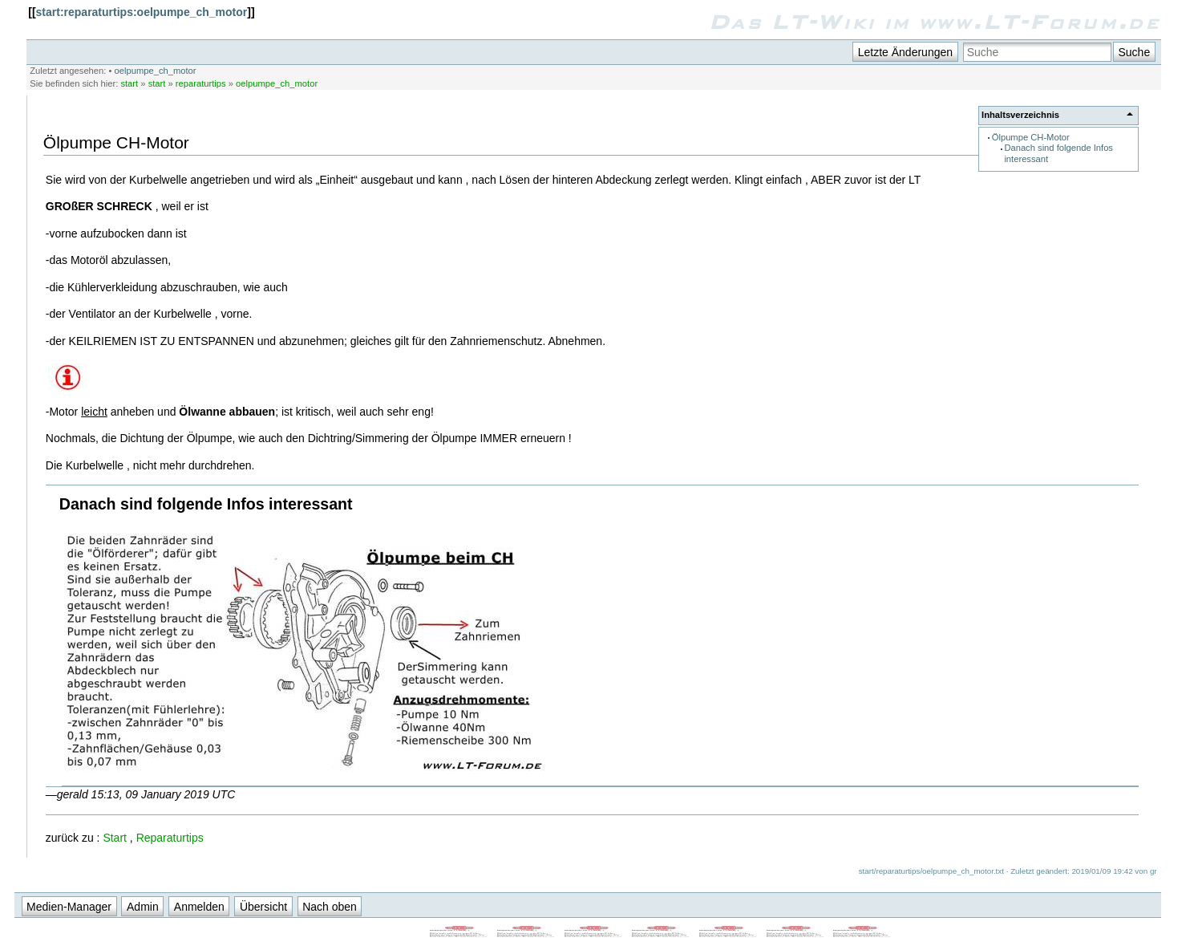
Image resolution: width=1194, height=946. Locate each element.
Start (115, 837)
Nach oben (329, 906)
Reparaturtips (170, 837)
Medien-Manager (68, 906)
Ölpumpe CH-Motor (1031, 137)
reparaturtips (201, 83)
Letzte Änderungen (905, 52)
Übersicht (263, 906)
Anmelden (199, 906)
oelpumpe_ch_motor (155, 70)
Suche (1134, 52)
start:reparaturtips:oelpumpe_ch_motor (142, 12)
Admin (143, 906)
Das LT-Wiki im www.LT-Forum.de (934, 22)
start (129, 83)
